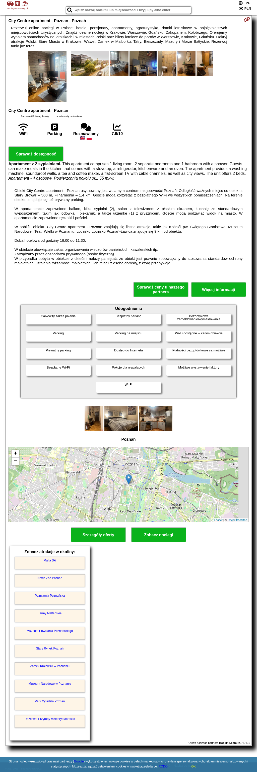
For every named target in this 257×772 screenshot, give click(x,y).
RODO (163, 766)
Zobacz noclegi (158, 535)
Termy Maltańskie (49, 613)
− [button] (15, 461)
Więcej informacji (218, 290)
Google (79, 761)
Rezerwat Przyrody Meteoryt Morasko (50, 719)
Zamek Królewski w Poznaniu (50, 666)
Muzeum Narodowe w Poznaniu (50, 683)
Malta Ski (50, 560)
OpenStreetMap (237, 519)
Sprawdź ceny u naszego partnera (160, 289)
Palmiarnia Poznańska (50, 595)
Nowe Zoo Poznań (49, 578)
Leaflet (218, 519)
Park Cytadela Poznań (50, 701)
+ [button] (15, 454)
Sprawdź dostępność (36, 154)
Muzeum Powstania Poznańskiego (50, 631)
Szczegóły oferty (98, 535)
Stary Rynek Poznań (49, 648)
